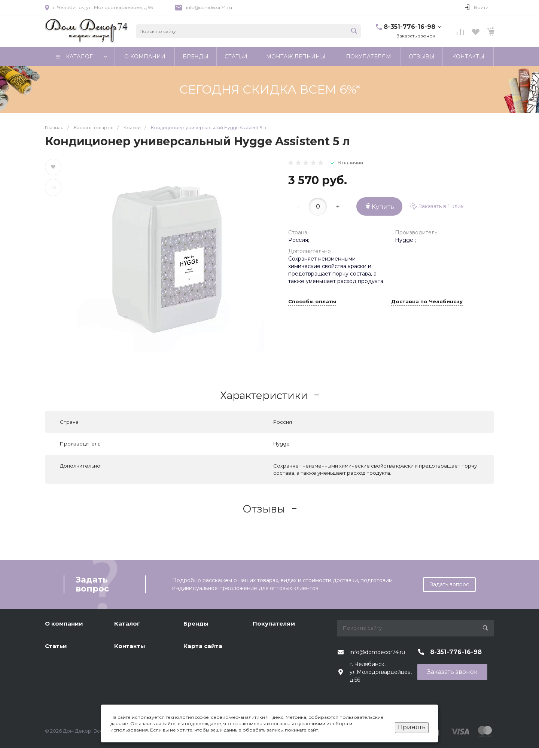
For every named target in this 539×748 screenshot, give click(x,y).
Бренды (195, 623)
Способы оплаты (312, 301)
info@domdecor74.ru (209, 7)
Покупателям (274, 623)
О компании (64, 623)
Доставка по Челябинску (427, 301)
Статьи (56, 646)
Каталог (127, 623)
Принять (412, 727)
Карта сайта (202, 646)
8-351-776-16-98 (409, 26)
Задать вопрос (449, 584)
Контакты (129, 646)
